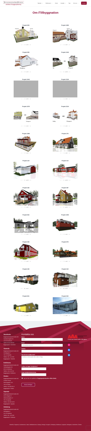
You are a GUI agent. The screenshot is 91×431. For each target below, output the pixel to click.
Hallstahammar (33, 424)
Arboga (43, 424)
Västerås (11, 424)
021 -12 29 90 (11, 356)
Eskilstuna (58, 424)
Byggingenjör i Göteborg (9, 417)
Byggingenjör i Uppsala (9, 403)
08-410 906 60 (10, 342)
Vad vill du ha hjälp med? (28, 354)
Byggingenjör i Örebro (9, 388)
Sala (28, 424)
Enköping (53, 424)
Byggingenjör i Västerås (9, 358)
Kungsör (48, 424)
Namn (23, 337)
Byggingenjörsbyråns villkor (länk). (46, 378)
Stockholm (74, 424)
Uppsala (64, 424)
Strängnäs (69, 424)
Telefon (23, 348)
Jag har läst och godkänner (39, 378)
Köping (39, 424)
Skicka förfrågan (28, 384)
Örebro (80, 424)
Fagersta (16, 424)
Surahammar (23, 424)
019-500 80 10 (11, 386)
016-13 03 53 (10, 371)
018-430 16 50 (11, 401)
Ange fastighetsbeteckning (29, 372)
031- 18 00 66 (11, 415)
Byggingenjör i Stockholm (10, 344)
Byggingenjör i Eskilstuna (9, 373)
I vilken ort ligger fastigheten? (29, 366)
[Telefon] (42, 351)
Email (23, 342)
